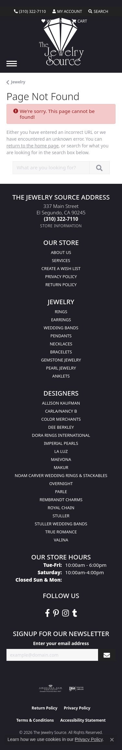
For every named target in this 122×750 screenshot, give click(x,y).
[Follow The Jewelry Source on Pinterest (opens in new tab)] (56, 613)
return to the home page (32, 146)
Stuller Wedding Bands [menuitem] (61, 524)
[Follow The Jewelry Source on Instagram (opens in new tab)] (65, 613)
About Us (61, 252)
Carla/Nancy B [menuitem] (61, 411)
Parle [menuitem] (61, 491)
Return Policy (61, 284)
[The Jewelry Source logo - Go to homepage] (61, 41)
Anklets (61, 376)
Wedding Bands (61, 328)
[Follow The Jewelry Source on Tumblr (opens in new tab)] (74, 613)
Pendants (61, 336)
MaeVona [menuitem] (61, 459)
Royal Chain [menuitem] (61, 508)
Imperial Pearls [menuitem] (61, 443)
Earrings (61, 320)
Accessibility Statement (82, 720)
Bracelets (61, 352)
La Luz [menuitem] (61, 451)
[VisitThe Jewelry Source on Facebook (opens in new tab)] (47, 613)
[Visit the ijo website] (76, 688)
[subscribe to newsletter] (107, 655)
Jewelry (18, 82)
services (61, 260)
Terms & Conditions (35, 720)
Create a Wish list (61, 268)
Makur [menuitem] (61, 467)
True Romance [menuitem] (61, 532)
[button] (67, 11)
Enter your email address (61, 643)
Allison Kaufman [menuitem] (61, 403)
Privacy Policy (61, 276)
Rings (61, 311)
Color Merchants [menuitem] (61, 419)
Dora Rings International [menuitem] (61, 435)
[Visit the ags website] (50, 688)
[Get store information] (61, 226)
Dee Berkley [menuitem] (61, 427)
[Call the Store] (61, 219)
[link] (30, 11)
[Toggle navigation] (11, 63)
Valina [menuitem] (61, 540)
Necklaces (61, 344)
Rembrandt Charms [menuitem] (61, 499)
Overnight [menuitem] (61, 483)
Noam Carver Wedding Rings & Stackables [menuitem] (61, 475)
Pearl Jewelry (61, 368)
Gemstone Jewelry (61, 360)
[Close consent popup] (112, 740)
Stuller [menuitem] (61, 516)
